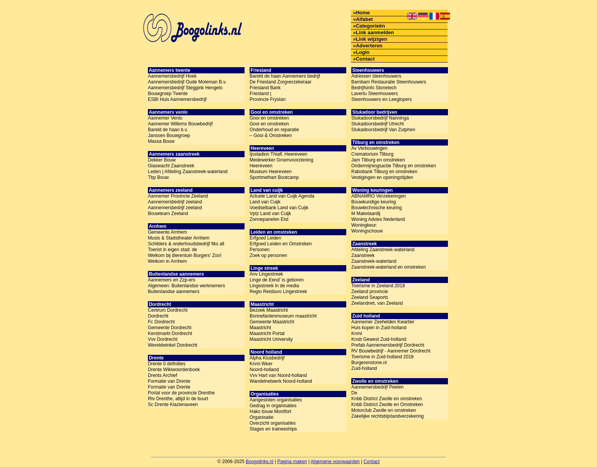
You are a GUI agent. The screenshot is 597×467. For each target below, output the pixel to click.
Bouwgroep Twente (168, 93)
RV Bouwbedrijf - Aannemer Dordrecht (390, 351)
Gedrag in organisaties (273, 405)
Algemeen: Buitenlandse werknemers (186, 285)
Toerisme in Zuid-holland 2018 (382, 356)
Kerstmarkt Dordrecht (170, 333)
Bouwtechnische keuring (376, 207)
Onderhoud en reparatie (274, 129)
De (354, 393)
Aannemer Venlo (165, 118)
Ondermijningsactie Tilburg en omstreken (393, 165)
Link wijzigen (371, 39)
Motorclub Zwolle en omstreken (383, 410)
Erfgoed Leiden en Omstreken (281, 244)
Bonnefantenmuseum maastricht (283, 316)
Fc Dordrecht (161, 322)
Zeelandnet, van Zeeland (377, 303)
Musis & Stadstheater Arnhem (179, 238)
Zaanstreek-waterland (373, 261)
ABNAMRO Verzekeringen (378, 196)
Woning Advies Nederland (378, 219)
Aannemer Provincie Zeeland (178, 196)
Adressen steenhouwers (376, 76)
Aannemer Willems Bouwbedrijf (180, 124)
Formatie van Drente (169, 381)
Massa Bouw (161, 141)
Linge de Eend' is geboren (277, 280)
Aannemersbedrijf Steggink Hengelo (185, 87)
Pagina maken (292, 461)
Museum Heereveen (271, 171)
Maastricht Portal (267, 333)
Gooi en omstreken (269, 118)
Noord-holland (264, 369)
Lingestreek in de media (274, 285)
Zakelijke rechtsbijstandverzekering (387, 416)
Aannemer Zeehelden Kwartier (383, 322)
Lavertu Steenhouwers (374, 93)
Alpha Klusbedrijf (267, 358)
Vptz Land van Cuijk (270, 213)
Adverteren (369, 46)
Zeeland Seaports (369, 297)
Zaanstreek (363, 255)
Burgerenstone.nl (369, 362)
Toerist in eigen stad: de (172, 249)
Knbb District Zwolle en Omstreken (387, 404)
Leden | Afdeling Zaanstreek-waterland (187, 171)
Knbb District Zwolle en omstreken (386, 398)
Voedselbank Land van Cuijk (279, 207)
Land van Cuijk (265, 202)
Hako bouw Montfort (270, 411)
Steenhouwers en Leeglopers (381, 99)
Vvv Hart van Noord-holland (278, 375)
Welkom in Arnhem (167, 261)
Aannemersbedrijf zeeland (175, 202)
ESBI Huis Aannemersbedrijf (177, 99)
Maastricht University (271, 339)
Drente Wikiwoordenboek (174, 369)
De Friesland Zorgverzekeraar (280, 82)
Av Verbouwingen (369, 148)
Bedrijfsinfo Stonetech (374, 87)
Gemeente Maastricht (272, 322)
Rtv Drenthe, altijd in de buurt (178, 398)
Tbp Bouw (158, 177)
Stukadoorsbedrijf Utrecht (377, 124)
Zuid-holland (364, 368)
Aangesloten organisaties (276, 400)
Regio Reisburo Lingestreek (278, 291)
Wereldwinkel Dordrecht (172, 345)
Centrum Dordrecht (167, 310)
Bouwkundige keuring (373, 202)
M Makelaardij (365, 213)
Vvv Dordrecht (162, 339)
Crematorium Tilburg (372, 154)
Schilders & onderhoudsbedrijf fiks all (186, 244)
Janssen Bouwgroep (169, 135)
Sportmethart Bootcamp (274, 177)
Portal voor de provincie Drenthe (181, 393)
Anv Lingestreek (266, 274)
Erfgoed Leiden (265, 238)
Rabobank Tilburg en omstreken (384, 171)
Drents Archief (162, 375)
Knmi (356, 333)
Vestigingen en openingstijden (382, 177)
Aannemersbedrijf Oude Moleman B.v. (187, 82)
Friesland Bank (265, 87)
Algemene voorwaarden (335, 461)
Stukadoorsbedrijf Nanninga (380, 118)
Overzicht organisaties (273, 423)
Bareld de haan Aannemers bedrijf (285, 76)
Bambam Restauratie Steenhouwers (388, 82)
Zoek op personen (268, 255)
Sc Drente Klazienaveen (173, 404)
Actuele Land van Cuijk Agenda (282, 196)
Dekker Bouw (161, 160)
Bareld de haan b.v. (168, 129)
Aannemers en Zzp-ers (171, 280)
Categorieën (370, 26)
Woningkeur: (364, 225)
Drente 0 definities (167, 363)
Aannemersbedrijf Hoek (172, 76)
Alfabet (364, 19)
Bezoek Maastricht (269, 310)
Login (363, 52)
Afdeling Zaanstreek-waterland (383, 249)
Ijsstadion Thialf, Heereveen (278, 154)
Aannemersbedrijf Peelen (377, 387)
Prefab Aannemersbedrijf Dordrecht (387, 345)
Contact (365, 59)
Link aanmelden (375, 32)
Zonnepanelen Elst (269, 219)
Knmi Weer (261, 363)
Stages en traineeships (273, 429)
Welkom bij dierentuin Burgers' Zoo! (185, 255)
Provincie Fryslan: (268, 99)
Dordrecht (158, 316)
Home (363, 13)
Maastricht (260, 327)
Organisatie (261, 417)
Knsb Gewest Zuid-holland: (379, 339)
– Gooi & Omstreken (271, 135)
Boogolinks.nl (259, 461)
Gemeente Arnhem (167, 232)
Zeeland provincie (369, 291)
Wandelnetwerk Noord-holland (281, 381)
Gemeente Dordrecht (169, 327)
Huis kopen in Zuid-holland (378, 327)
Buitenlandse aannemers (174, 291)
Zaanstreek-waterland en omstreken (388, 267)
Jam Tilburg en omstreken (378, 160)
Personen (259, 249)
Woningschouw (367, 231)
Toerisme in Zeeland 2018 (378, 285)
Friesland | (260, 93)
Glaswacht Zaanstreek (171, 165)
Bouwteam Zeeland (168, 213)
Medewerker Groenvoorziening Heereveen (281, 162)
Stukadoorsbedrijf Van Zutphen (383, 129)
